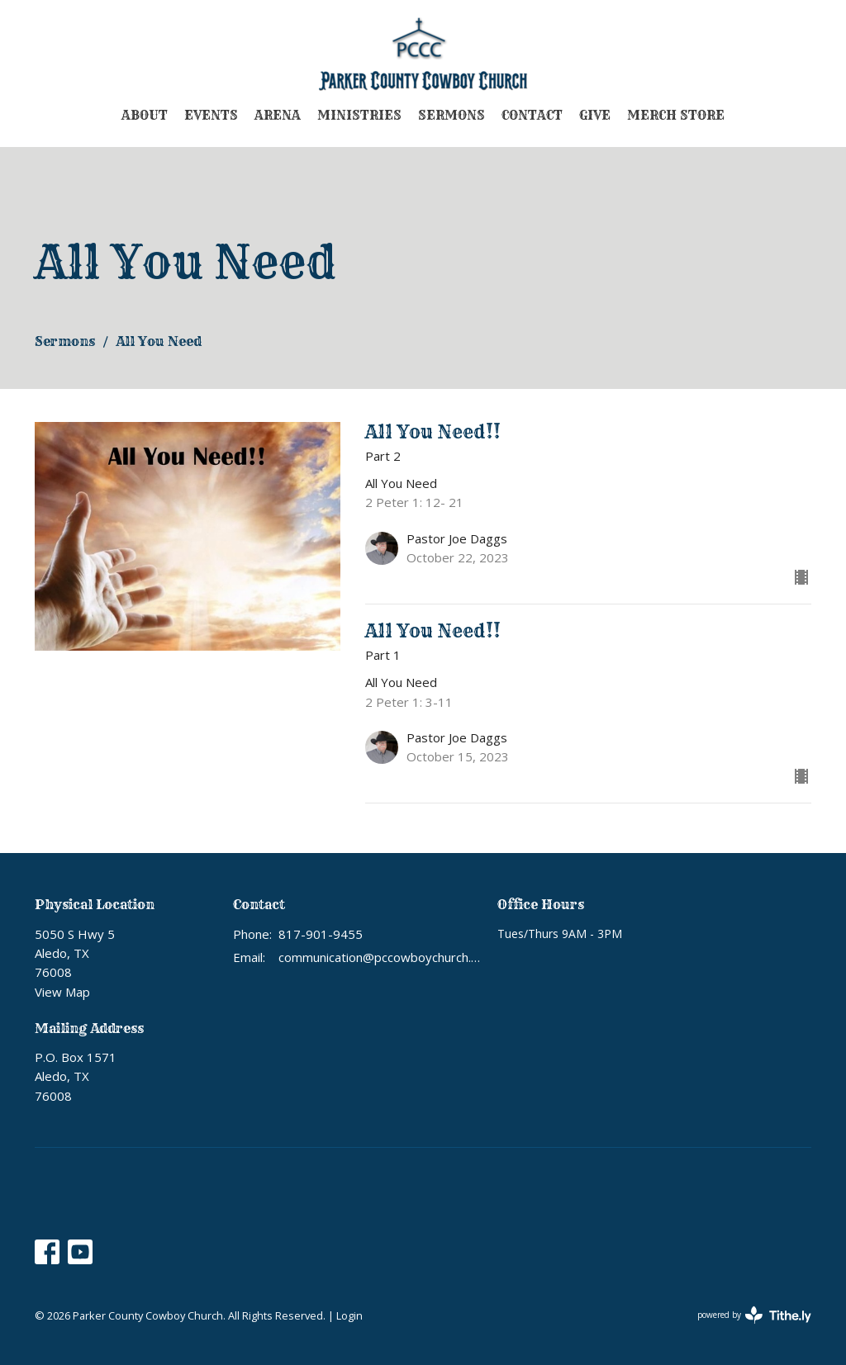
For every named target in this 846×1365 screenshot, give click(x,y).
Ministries (359, 115)
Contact (532, 115)
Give (595, 115)
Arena (277, 115)
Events (211, 115)
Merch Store (676, 115)
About (144, 115)
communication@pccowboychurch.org (379, 957)
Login (349, 1315)
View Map (62, 991)
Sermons (451, 115)
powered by (754, 1315)
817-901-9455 (320, 934)
